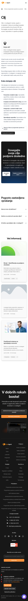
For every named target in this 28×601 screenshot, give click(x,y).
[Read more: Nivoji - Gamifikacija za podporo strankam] (14, 262)
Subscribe (14, 560)
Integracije (7, 457)
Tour (7, 460)
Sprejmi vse (7, 585)
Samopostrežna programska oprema (14, 496)
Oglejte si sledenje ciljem (19, 174)
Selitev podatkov (21, 450)
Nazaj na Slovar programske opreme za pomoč (13, 128)
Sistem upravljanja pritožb (14, 502)
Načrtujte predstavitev (14, 416)
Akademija (20, 474)
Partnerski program (7, 477)
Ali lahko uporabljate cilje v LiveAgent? (14, 223)
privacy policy (16, 581)
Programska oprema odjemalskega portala (14, 505)
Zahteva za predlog (21, 459)
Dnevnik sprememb (21, 456)
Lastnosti (7, 454)
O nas (7, 467)
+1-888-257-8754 (14, 520)
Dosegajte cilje (6, 174)
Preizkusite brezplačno (8, 133)
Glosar (20, 471)
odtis (7, 480)
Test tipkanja (21, 480)
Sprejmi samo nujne (10, 588)
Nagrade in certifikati (7, 471)
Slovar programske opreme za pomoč (13, 9)
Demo (7, 448)
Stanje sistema (20, 453)
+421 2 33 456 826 (14, 517)
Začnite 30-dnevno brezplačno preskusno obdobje (14, 411)
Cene (7, 451)
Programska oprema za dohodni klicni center (14, 499)
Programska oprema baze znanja (14, 487)
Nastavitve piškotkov (9, 592)
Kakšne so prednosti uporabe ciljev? (14, 216)
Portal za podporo (20, 447)
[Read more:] (14, 300)
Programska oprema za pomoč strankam (14, 490)
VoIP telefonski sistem (14, 493)
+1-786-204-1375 (14, 523)
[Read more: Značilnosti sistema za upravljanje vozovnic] (14, 340)
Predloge (21, 477)
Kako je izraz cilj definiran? (14, 209)
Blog (21, 467)
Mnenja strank (7, 474)
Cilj (25, 9)
